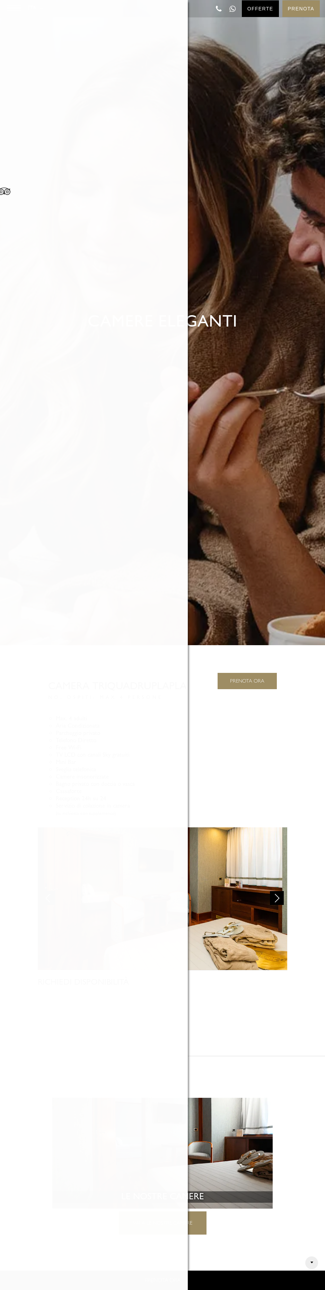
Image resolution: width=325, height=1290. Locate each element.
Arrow (311, 1262)
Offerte (260, 8)
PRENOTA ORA (247, 681)
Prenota (301, 8)
